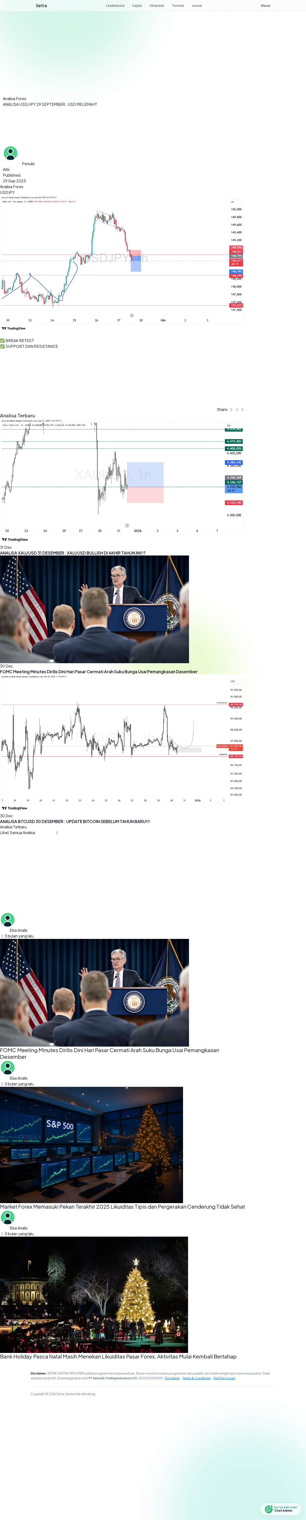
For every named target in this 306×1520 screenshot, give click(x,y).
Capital (137, 5)
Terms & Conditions (197, 1496)
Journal (197, 5)
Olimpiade (157, 5)
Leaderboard (115, 5)
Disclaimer (172, 1496)
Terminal (178, 5)
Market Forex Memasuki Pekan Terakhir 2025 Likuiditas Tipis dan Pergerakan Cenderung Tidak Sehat (122, 1324)
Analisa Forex (14, 98)
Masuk (265, 5)
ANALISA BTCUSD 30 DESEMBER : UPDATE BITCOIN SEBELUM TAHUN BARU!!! (75, 939)
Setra (41, 5)
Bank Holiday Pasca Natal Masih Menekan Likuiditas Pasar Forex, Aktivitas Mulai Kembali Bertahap (118, 1474)
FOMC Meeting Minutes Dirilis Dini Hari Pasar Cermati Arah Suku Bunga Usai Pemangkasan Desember (99, 789)
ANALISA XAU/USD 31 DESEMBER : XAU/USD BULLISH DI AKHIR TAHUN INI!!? (73, 671)
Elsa (13, 1048)
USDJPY (7, 310)
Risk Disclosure (224, 1496)
